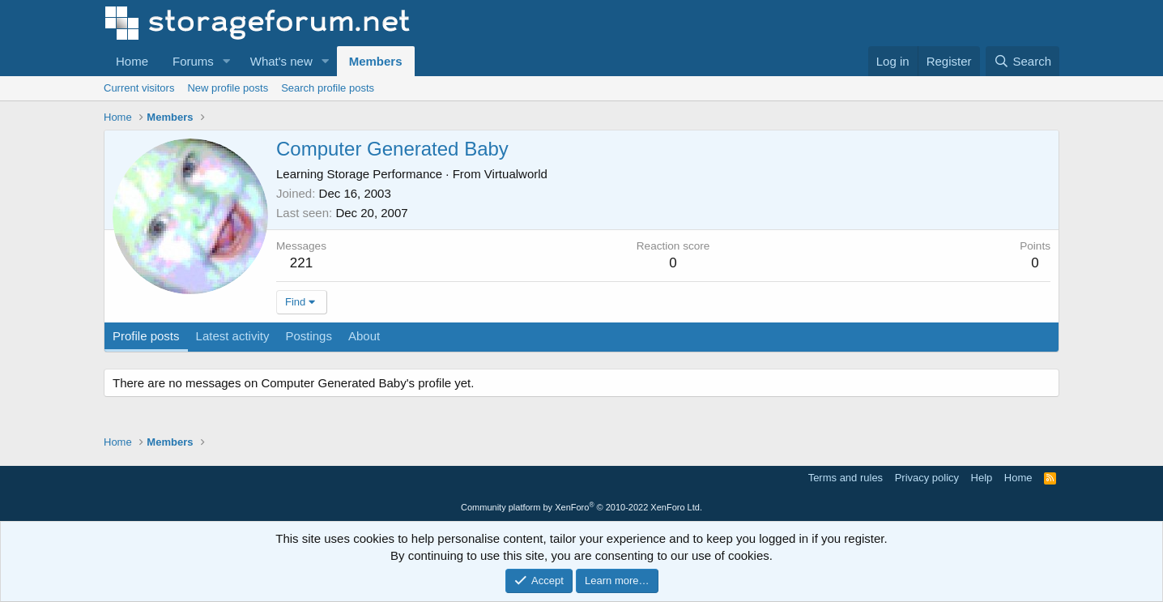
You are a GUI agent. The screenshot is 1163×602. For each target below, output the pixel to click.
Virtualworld (515, 174)
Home (132, 61)
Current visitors (139, 88)
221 (301, 263)
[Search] (1022, 61)
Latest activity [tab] (233, 336)
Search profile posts (327, 88)
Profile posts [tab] (146, 336)
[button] (226, 61)
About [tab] (364, 336)
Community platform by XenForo (581, 507)
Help (982, 478)
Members (376, 61)
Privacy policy (927, 478)
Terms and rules (845, 478)
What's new (281, 61)
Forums (193, 61)
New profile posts (227, 88)
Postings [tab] (308, 336)
